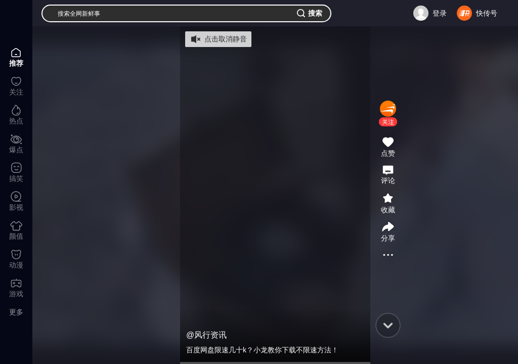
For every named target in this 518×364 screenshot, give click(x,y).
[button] (388, 122)
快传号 (486, 13)
